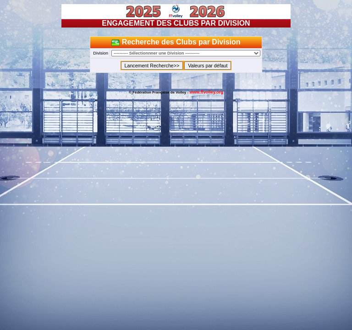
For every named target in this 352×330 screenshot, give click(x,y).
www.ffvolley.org (206, 92)
